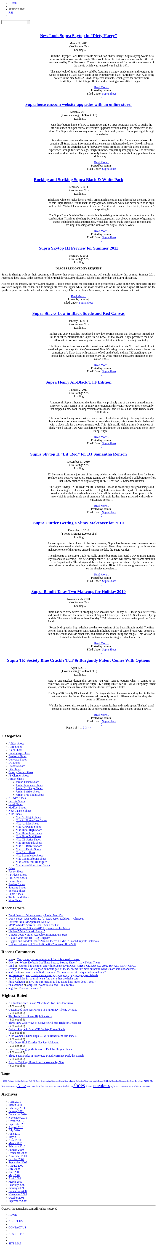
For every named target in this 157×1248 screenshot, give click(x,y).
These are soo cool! (30, 988)
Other (12, 868)
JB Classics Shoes (19, 775)
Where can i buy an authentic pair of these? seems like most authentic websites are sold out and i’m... (78, 968)
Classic (72, 1081)
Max (141, 1081)
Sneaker (89, 1086)
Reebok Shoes (17, 884)
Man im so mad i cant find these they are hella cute (49, 978)
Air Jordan (46, 1081)
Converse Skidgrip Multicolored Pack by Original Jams (40, 1049)
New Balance (11, 1086)
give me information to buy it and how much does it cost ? (62, 981)
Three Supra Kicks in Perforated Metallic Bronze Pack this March (46, 1055)
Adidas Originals (21, 1081)
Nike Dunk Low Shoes (29, 833)
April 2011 (15, 1101)
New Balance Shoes (20, 810)
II (112, 1081)
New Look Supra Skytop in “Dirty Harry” (78, 35)
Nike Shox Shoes (25, 852)
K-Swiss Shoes (17, 797)
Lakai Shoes (16, 804)
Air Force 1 (37, 1081)
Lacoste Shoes (17, 801)
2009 (5, 1081)
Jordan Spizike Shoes (28, 791)
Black (61, 1081)
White (136, 1086)
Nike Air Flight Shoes (28, 817)
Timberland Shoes (19, 897)
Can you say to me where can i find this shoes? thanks (48, 959)
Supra (118, 1086)
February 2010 (17, 1146)
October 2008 (16, 1197)
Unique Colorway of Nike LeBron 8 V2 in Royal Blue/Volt (42, 944)
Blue (66, 1081)
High (108, 1081)
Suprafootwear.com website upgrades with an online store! (78, 104)
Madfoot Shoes (17, 807)
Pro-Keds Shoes (18, 877)
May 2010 (14, 1136)
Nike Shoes (15, 813)
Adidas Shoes (16, 743)
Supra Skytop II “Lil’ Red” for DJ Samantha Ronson (78, 454)
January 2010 (16, 1149)
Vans (131, 1086)
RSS (11, 12)
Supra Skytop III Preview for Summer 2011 (78, 248)
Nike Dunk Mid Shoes (28, 836)
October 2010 (16, 1120)
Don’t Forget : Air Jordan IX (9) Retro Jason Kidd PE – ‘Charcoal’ (47, 918)
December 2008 (18, 1191)
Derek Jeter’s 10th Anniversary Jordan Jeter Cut (36, 915)
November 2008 (18, 1194)
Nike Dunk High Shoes (29, 829)
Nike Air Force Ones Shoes (31, 820)
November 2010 (18, 1117)
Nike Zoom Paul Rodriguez (31, 861)
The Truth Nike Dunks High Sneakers (30, 1016)
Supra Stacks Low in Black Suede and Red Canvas (78, 313)
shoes (79, 1085)
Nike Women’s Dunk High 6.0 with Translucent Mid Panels (42, 1035)
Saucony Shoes (17, 887)
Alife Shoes (15, 746)
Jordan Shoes (16, 778)
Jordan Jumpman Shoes (29, 785)
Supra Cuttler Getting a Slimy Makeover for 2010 (78, 523)
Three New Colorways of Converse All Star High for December (45, 1022)
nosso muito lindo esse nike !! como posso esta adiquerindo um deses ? (65, 972)
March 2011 (15, 1104)
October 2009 (16, 1159)
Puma (51, 1086)
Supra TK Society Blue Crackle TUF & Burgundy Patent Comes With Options (78, 660)
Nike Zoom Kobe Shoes (29, 855)
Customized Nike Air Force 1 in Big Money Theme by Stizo (43, 1009)
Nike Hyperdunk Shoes (29, 842)
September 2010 (18, 1124)
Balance (54, 1081)
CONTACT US (17, 1227)
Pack (38, 1086)
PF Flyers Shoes (18, 874)
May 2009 (14, 1175)
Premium (44, 1086)
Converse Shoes (18, 759)
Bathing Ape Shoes (19, 753)
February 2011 (17, 1108)
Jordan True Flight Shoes (30, 794)
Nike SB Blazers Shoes (29, 845)
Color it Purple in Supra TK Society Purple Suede (37, 1029)
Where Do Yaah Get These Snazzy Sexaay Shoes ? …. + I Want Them (60, 962)
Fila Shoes (14, 769)
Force (100, 1081)
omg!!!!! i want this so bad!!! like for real (50, 984)
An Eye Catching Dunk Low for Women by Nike (36, 1062)
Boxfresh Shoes (17, 756)
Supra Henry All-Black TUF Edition (78, 382)
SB (71, 1086)
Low (137, 1081)
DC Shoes (14, 762)
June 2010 (14, 1133)
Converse (88, 1081)
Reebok (66, 1086)
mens (146, 1080)
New (3, 1086)
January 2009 (16, 1188)
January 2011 (16, 1111)
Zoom (148, 1086)
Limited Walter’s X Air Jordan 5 (27, 931)
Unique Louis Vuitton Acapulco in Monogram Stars (38, 934)
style (113, 1086)
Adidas (11, 1081)
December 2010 (18, 1114)
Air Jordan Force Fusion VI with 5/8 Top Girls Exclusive (41, 1003)
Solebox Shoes (17, 890)
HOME (13, 2)
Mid (151, 1081)
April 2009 (15, 1178)
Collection (80, 1081)
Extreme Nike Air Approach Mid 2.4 (29, 921)
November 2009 (18, 1156)
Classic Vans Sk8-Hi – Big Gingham (29, 937)
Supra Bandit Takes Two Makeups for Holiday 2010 (78, 591)
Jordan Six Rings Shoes (29, 788)
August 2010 (16, 1127)
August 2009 (16, 1165)
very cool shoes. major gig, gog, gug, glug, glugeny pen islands (62, 975)
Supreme (124, 1086)
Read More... (101, 87)
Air (30, 1080)
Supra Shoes (109, 93)
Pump (56, 1086)
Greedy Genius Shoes (21, 772)
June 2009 (14, 1172)
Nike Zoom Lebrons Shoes (31, 858)
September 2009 (18, 1162)
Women (142, 1086)
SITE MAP (15, 1243)
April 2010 (15, 1140)
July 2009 (14, 1168)
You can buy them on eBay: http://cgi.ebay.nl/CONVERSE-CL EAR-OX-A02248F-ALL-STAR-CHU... (77, 965)
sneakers (101, 1085)
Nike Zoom (30, 1086)
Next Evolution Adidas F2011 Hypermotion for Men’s (39, 928)
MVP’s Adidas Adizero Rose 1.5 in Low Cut (34, 924)
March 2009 (15, 1181)
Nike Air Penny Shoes (28, 826)
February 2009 (17, 1184)
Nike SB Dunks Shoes (28, 849)
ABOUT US (16, 1221)
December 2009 (18, 1152)
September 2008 (18, 1200)
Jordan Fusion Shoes (27, 781)
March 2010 (15, 1143)
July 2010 (14, 1130)
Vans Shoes (15, 900)
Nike (21, 1085)
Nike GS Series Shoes (28, 839)
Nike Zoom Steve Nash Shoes (33, 865)
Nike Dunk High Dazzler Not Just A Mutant (33, 1042)
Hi (104, 1081)
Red (60, 1086)
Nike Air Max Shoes (27, 823)
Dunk (95, 1081)
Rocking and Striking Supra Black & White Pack (78, 179)
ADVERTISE (16, 1233)
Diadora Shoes (17, 765)
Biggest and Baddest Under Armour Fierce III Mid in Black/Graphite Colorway (54, 940)
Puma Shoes (16, 881)
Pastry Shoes (16, 871)
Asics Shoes (15, 749)
